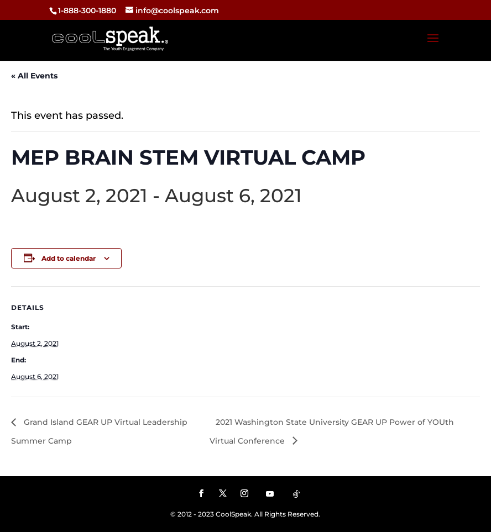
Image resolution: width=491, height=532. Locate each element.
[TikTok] (296, 494)
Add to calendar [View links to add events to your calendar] (68, 258)
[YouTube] (270, 494)
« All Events (34, 76)
